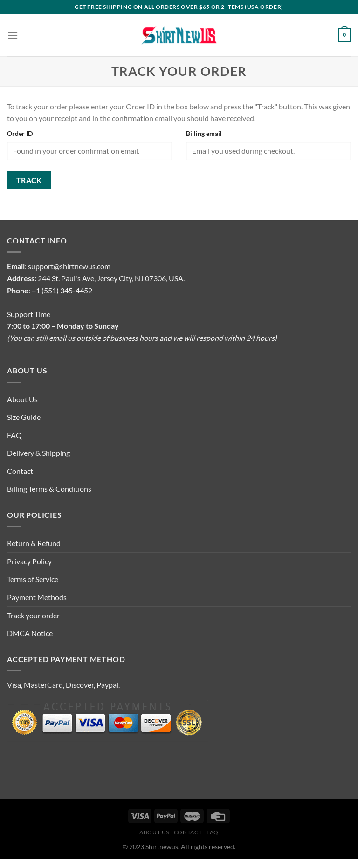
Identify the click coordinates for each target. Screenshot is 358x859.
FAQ (14, 435)
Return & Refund (34, 543)
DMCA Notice (30, 633)
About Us (22, 399)
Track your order (33, 615)
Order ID (20, 133)
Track (29, 180)
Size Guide (24, 417)
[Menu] (12, 35)
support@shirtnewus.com (69, 266)
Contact (20, 471)
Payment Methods (37, 597)
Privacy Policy (29, 561)
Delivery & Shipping (38, 452)
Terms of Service (32, 579)
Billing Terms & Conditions (49, 488)
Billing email (204, 133)
